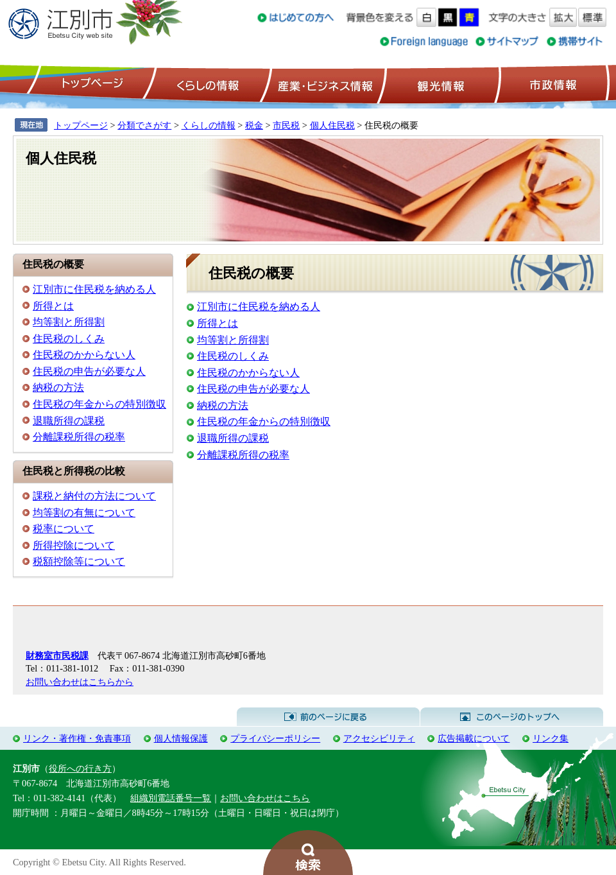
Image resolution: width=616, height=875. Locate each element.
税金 (254, 125)
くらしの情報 (206, 84)
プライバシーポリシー (275, 738)
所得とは (53, 305)
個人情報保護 (181, 738)
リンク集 (551, 738)
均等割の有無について (84, 512)
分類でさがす (144, 125)
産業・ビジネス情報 (323, 84)
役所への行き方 (80, 768)
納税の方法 (58, 387)
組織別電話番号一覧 (170, 798)
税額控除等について (79, 561)
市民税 (286, 125)
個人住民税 (332, 125)
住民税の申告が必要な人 (89, 371)
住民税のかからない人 (84, 354)
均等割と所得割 (69, 321)
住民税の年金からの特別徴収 (99, 404)
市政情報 (552, 84)
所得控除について (74, 545)
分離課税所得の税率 (79, 436)
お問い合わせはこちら (265, 798)
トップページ (90, 84)
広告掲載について (473, 738)
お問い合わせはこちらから (79, 682)
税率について (63, 528)
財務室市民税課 (57, 655)
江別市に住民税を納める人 (94, 289)
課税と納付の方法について (94, 495)
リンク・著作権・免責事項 (77, 738)
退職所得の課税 (69, 420)
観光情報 (439, 84)
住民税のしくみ (69, 338)
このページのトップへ (511, 717)
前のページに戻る (328, 717)
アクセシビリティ (379, 738)
